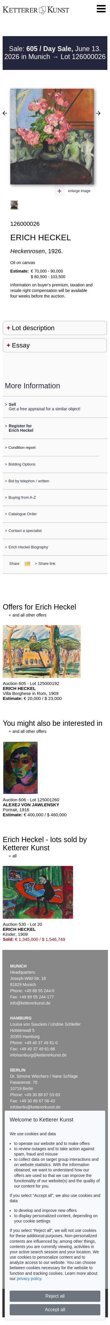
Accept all (55, 1309)
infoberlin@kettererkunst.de (35, 1107)
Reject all (55, 1296)
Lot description (33, 328)
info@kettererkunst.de (30, 1003)
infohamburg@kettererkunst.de (38, 1055)
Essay (21, 345)
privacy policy (29, 1278)
